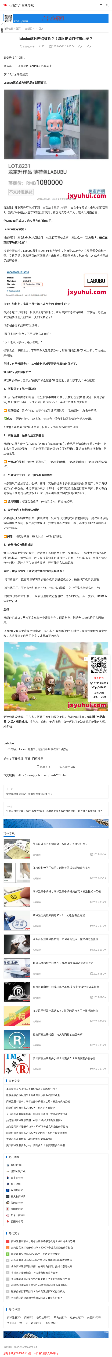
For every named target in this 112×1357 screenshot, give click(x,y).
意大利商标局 (16, 1194)
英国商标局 (14, 1219)
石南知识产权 (28, 46)
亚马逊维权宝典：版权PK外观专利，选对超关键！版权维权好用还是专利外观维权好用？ (54, 811)
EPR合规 (58, 1315)
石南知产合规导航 (21, 5)
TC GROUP (14, 1163)
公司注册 (41, 1315)
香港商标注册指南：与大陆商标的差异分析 (59, 1033)
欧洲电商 (75, 1315)
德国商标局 (14, 1207)
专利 (9, 1321)
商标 (27, 758)
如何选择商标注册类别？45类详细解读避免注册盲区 (65, 962)
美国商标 (92, 1315)
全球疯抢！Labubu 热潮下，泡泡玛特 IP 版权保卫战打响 (37, 749)
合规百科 (30, 28)
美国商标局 (14, 1201)
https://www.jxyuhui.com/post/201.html (42, 775)
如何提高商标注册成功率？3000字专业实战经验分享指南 (68, 985)
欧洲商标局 (14, 1188)
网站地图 (9, 1345)
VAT (21, 1321)
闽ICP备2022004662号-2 (28, 1345)
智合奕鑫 (13, 1182)
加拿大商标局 (16, 1213)
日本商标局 (14, 1176)
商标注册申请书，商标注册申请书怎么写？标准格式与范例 (69, 891)
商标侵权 (17, 758)
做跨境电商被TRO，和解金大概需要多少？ (29, 793)
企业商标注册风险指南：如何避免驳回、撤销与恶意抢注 (68, 938)
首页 (18, 28)
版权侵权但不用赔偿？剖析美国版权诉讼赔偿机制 (63, 867)
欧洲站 (34, 1321)
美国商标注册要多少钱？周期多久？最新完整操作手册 (66, 1056)
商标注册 (37, 758)
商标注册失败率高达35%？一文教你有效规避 (60, 914)
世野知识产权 (16, 1169)
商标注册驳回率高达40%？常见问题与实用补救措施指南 (67, 1009)
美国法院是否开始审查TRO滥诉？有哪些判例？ (62, 843)
